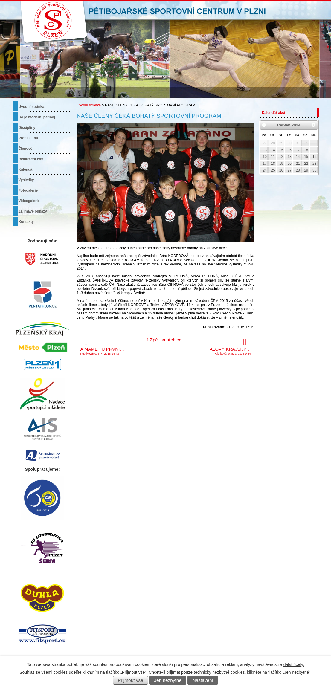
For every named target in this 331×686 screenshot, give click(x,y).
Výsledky (26, 180)
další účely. (293, 664)
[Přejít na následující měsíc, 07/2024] (313, 125)
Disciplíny (27, 128)
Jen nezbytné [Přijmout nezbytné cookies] (167, 680)
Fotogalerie (28, 190)
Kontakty (26, 222)
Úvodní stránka (89, 105)
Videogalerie (29, 201)
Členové (26, 148)
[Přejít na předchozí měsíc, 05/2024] (264, 125)
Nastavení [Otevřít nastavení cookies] (203, 680)
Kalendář (26, 169)
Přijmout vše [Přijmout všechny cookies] (130, 680)
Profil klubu (28, 138)
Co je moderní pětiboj (37, 117)
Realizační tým (31, 159)
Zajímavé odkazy (33, 211)
